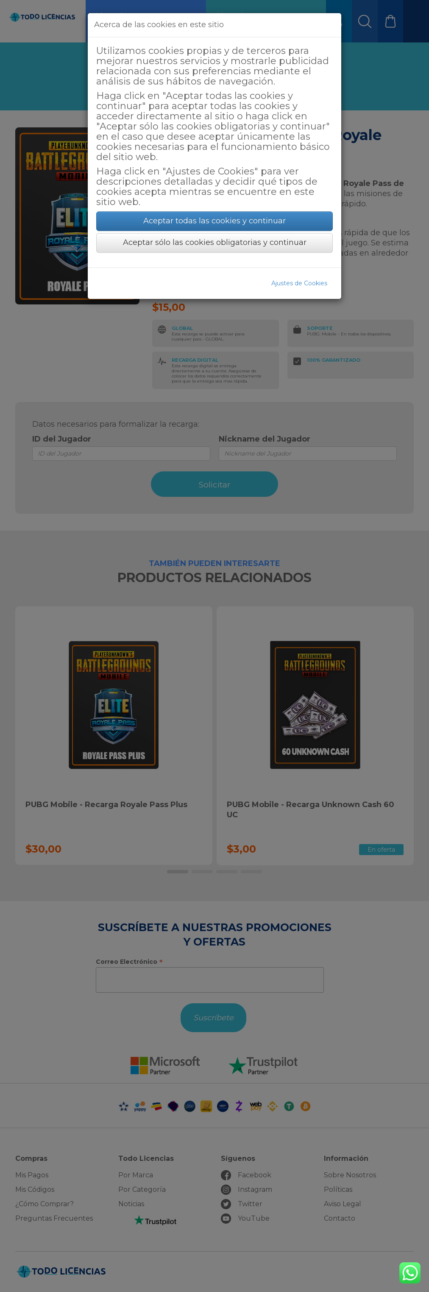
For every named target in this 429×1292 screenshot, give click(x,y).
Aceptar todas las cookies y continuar (214, 220)
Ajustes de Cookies (299, 283)
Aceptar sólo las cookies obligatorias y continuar (214, 242)
